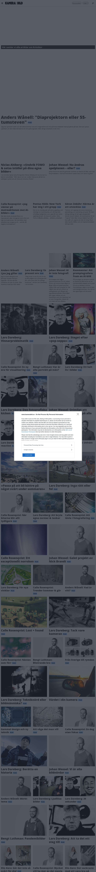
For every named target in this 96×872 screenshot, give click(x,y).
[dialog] (48, 436)
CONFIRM (30, 455)
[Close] (78, 414)
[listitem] (48, 445)
